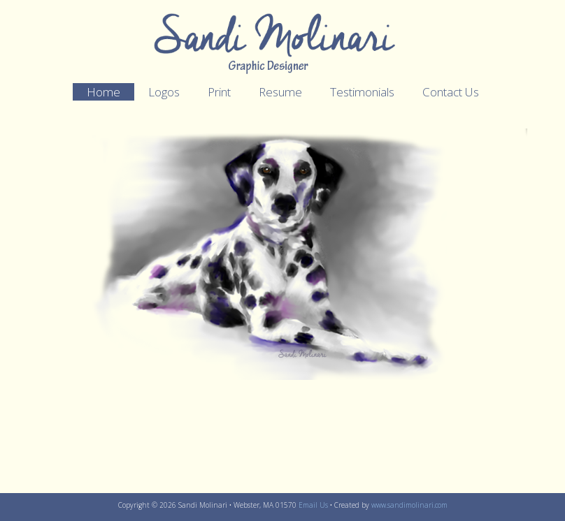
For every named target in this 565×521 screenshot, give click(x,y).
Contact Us (450, 92)
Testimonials (362, 92)
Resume (280, 92)
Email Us (313, 505)
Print (219, 92)
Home (103, 92)
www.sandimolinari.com (409, 505)
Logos (164, 92)
